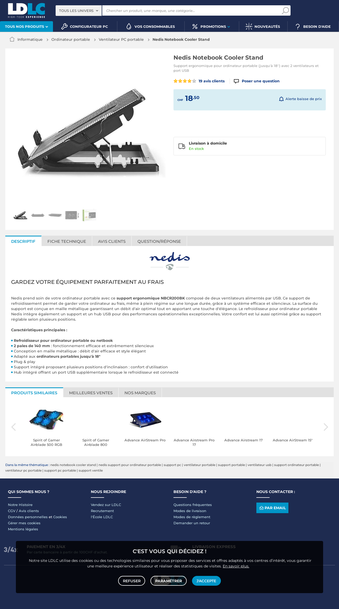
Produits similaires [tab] (34, 392)
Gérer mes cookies (24, 523)
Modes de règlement (191, 517)
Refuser (132, 580)
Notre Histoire (20, 505)
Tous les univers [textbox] (76, 10)
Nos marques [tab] (140, 392)
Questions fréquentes (192, 505)
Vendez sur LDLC (106, 505)
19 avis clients (199, 81)
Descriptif (23, 241)
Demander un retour (191, 523)
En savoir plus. (236, 565)
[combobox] (79, 10)
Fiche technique (66, 241)
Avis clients (112, 241)
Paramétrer (168, 580)
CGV (11, 511)
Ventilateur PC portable (121, 39)
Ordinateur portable (70, 39)
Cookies (60, 517)
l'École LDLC (102, 517)
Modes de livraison (189, 511)
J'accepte (206, 580)
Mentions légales (23, 529)
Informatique (30, 39)
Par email (272, 508)
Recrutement (102, 511)
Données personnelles (28, 517)
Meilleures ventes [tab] (91, 392)
